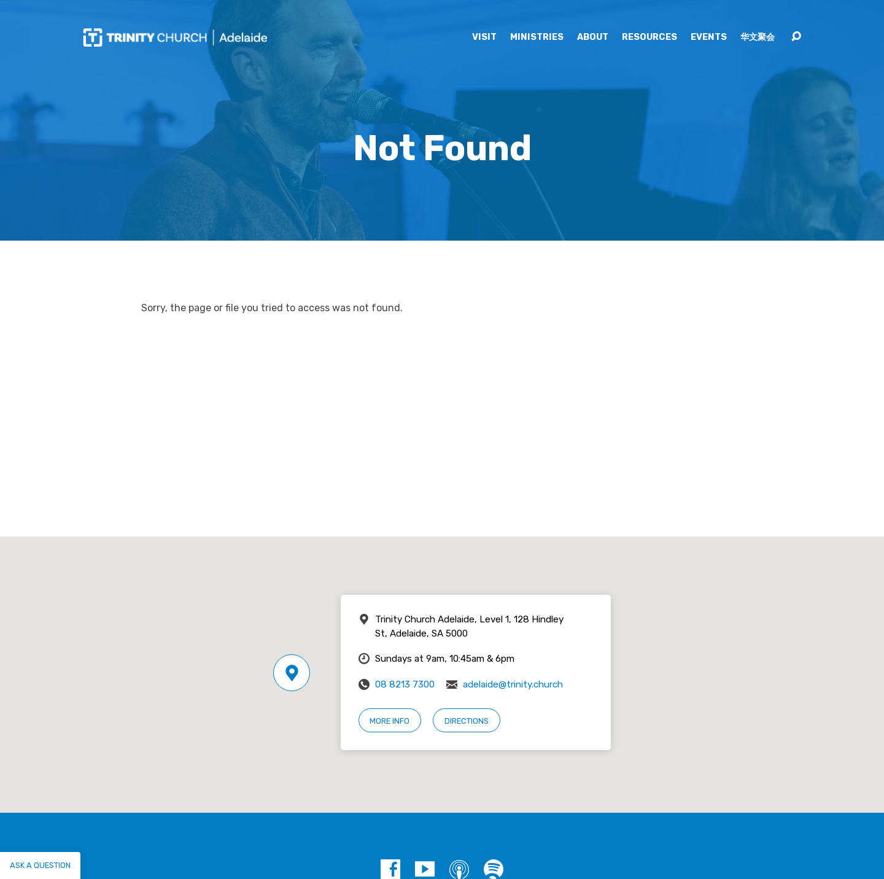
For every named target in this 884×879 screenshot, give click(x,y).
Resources (649, 37)
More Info (389, 721)
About (592, 37)
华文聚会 (757, 37)
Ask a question (40, 865)
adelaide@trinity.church (513, 684)
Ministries (537, 37)
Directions (466, 721)
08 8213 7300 (405, 684)
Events (709, 37)
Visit (484, 37)
